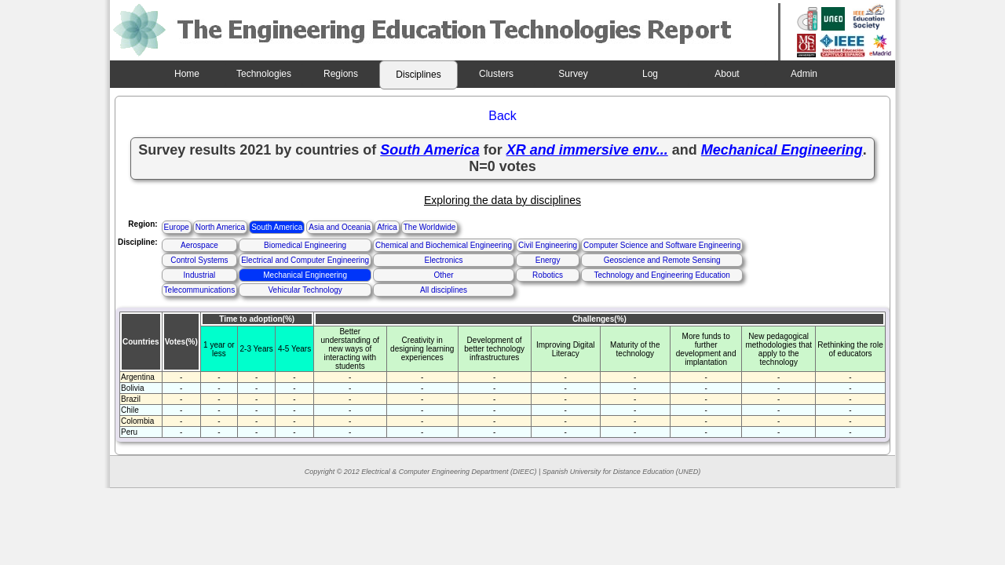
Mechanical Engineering (305, 275)
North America (220, 227)
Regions (340, 73)
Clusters (496, 73)
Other (444, 275)
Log (650, 73)
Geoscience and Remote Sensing (662, 260)
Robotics (547, 275)
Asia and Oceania (340, 227)
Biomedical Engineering (305, 245)
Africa (387, 227)
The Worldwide (430, 227)
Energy (548, 260)
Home (186, 73)
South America (276, 227)
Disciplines (418, 74)
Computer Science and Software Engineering (661, 245)
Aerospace (199, 245)
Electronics (444, 260)
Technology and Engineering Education (661, 275)
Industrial (200, 275)
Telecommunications (200, 290)
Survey (572, 73)
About (726, 73)
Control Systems (199, 260)
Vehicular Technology (305, 290)
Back (502, 115)
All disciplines (443, 290)
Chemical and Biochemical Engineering (443, 245)
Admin (804, 73)
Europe (176, 227)
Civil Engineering (547, 245)
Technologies (263, 73)
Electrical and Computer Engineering (305, 260)
